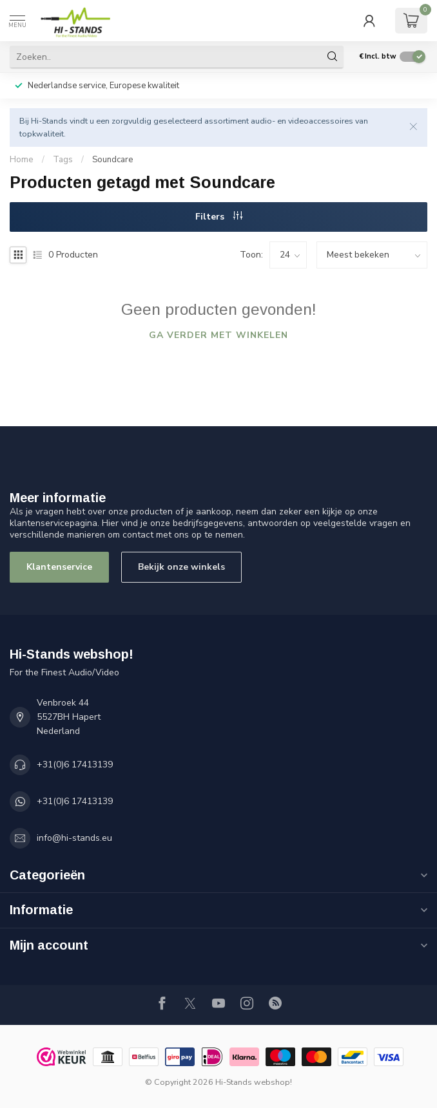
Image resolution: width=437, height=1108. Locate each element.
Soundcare (112, 159)
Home (22, 159)
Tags (63, 159)
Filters (218, 217)
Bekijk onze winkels (181, 567)
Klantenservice (59, 567)
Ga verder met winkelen (218, 335)
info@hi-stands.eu (74, 838)
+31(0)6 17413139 (75, 764)
